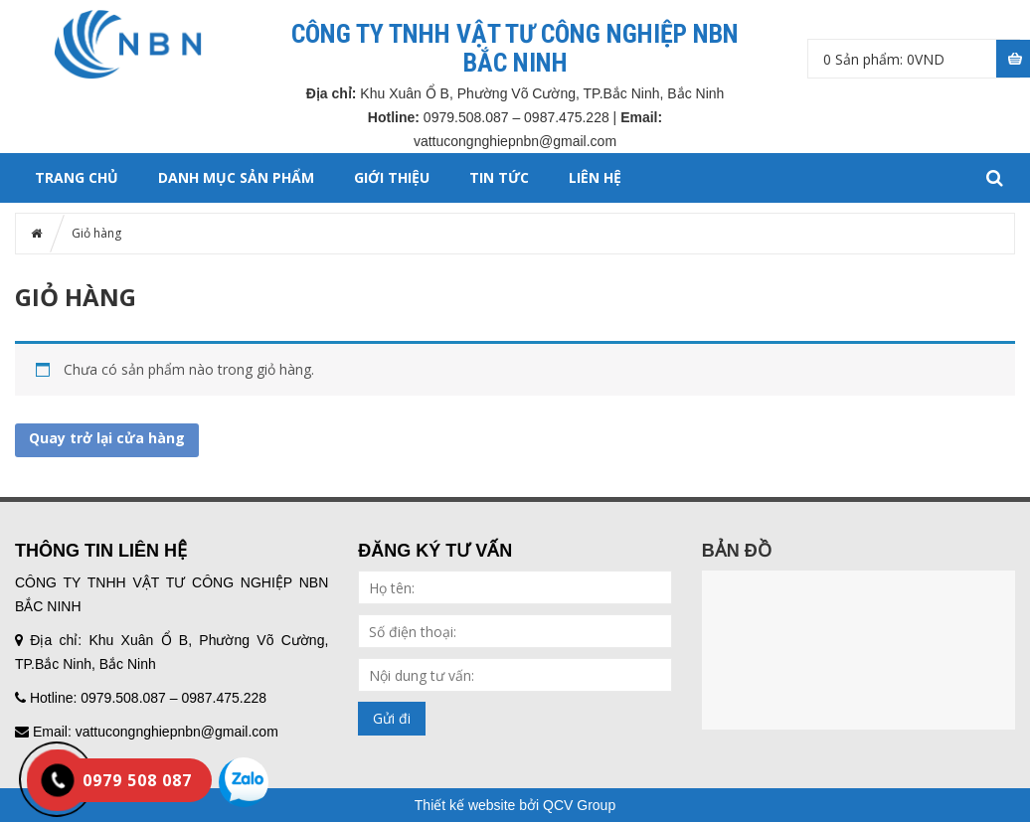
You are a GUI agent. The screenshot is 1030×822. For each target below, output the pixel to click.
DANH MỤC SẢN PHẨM (236, 177)
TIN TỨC (499, 177)
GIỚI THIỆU (391, 177)
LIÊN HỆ (595, 177)
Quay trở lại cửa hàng (107, 437)
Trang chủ (76, 177)
